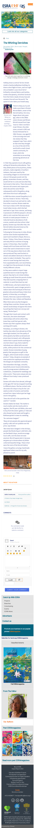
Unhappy (17, 553)
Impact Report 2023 (17, 769)
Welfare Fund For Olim (17, 782)
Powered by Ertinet (7, 826)
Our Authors (8, 721)
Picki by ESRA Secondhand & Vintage (17, 784)
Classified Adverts (17, 643)
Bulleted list (25, 548)
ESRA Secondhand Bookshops (17, 786)
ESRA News (8, 611)
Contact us (6, 621)
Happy (24, 551)
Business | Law (7, 48)
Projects (7, 601)
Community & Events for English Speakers (17, 777)
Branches (7, 603)
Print (7, 38)
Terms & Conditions (25, 821)
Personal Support (17, 780)
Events (6, 609)
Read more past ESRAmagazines (15, 760)
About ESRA (17, 767)
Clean (19, 551)
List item (11, 551)
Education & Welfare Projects (17, 773)
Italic (11, 546)
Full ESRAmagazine (17, 684)
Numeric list (8, 551)
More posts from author (24, 494)
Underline (14, 546)
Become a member (17, 792)
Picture (22, 546)
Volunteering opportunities (17, 778)
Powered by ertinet (24, 823)
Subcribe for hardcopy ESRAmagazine (14, 638)
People (24, 46)
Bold (8, 546)
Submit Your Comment (17, 590)
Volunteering (8, 606)
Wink (20, 553)
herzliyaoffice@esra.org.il (22, 796)
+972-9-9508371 (10, 796)
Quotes (16, 551)
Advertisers (7, 616)
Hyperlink (19, 546)
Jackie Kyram (9, 49)
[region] (17, 20)
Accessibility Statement (11, 821)
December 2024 (8, 46)
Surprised (11, 553)
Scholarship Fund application (17, 775)
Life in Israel (18, 46)
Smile (8, 553)
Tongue (14, 553)
